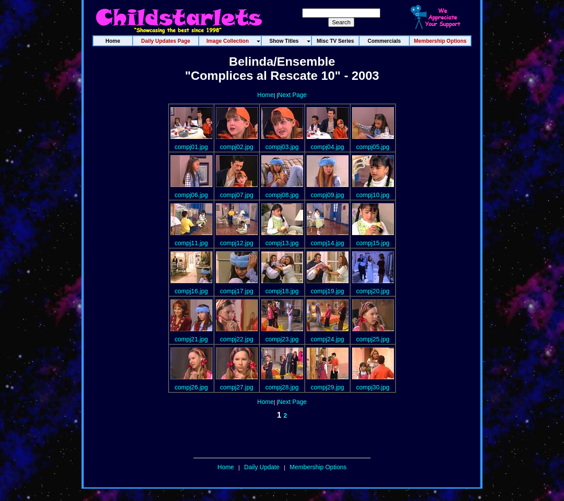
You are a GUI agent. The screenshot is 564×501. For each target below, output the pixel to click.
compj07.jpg (236, 194)
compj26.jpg (191, 387)
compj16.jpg (191, 291)
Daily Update (261, 467)
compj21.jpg (191, 339)
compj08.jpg (282, 194)
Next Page (292, 94)
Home (265, 94)
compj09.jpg (327, 194)
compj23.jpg (282, 339)
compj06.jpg (191, 194)
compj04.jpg (327, 146)
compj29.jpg (327, 387)
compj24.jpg (327, 339)
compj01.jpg (191, 146)
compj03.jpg (282, 146)
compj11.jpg (191, 243)
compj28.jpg (282, 387)
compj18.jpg (282, 291)
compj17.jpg (236, 291)
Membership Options (317, 467)
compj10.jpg (373, 194)
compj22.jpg (236, 339)
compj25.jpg (373, 339)
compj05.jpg (373, 146)
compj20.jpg (373, 291)
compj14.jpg (327, 243)
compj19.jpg (327, 291)
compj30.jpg (373, 387)
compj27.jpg (236, 387)
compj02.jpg (236, 146)
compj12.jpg (236, 243)
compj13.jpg (282, 243)
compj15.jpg (373, 243)
